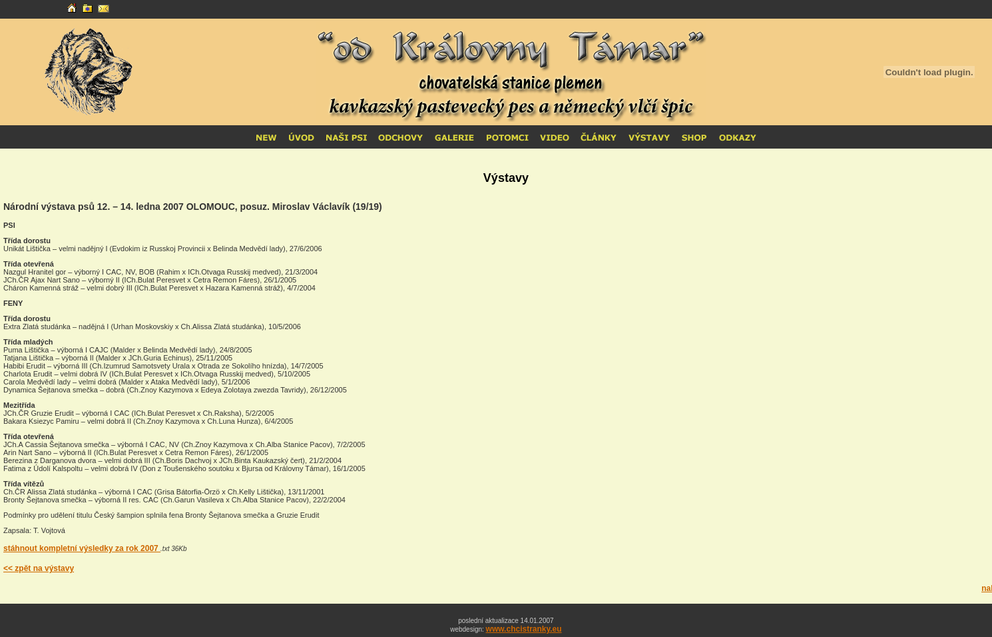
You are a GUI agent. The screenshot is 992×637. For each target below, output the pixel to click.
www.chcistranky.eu (524, 629)
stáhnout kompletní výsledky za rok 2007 (81, 548)
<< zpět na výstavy (38, 568)
